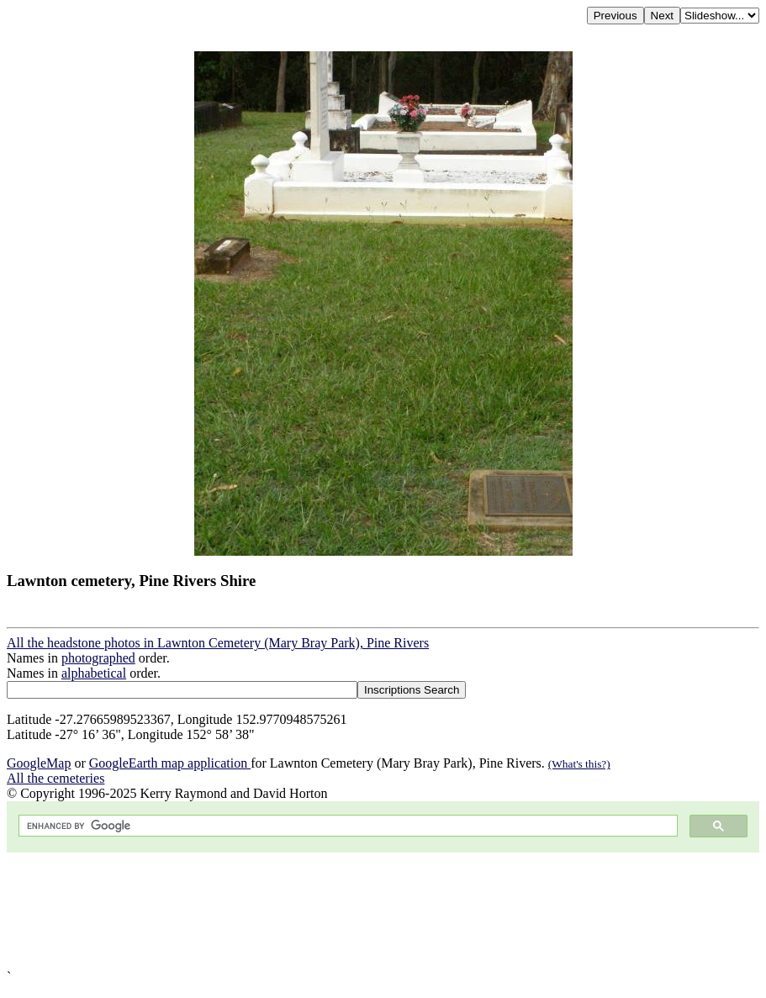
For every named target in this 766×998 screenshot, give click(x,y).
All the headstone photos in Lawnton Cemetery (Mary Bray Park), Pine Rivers (218, 643)
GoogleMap (39, 763)
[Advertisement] (383, 911)
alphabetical (93, 673)
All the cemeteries (55, 778)
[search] (346, 826)
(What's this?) (579, 764)
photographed (98, 658)
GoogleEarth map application (170, 763)
